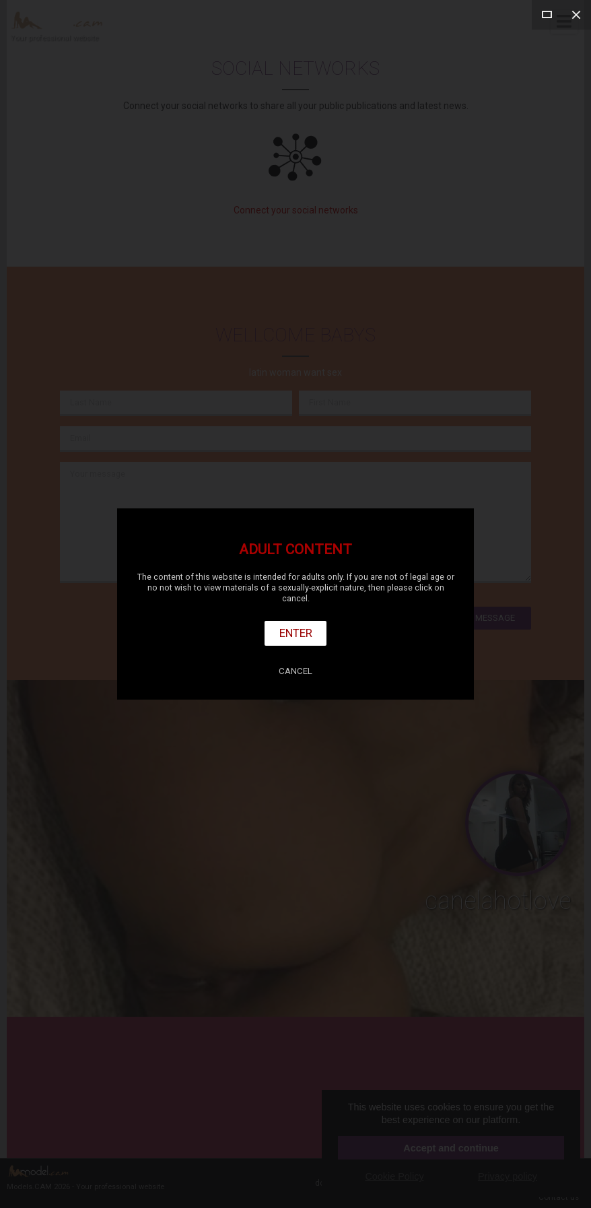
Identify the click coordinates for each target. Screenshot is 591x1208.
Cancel (295, 671)
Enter (295, 633)
